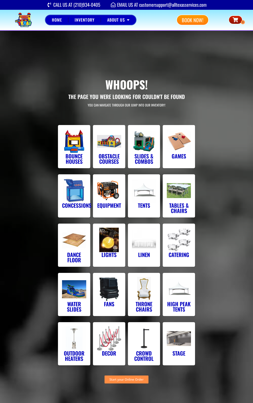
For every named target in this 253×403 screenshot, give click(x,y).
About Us (118, 20)
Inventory (85, 20)
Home (57, 20)
